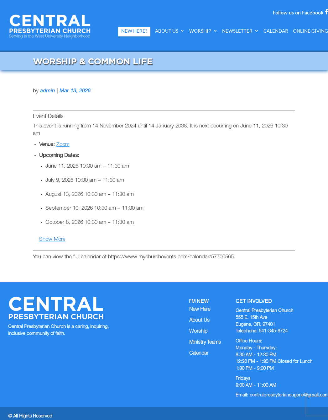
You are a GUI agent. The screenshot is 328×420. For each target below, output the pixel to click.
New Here (199, 303)
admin (47, 85)
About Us (166, 31)
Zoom (63, 138)
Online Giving (310, 31)
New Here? (134, 31)
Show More (52, 233)
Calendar (275, 31)
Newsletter (237, 31)
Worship (200, 31)
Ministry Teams (205, 336)
